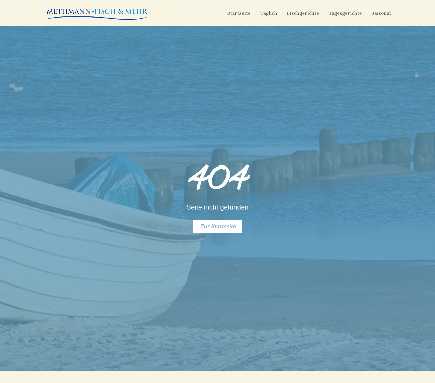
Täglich (268, 13)
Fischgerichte (303, 13)
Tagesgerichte (345, 13)
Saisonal (381, 13)
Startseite (239, 13)
